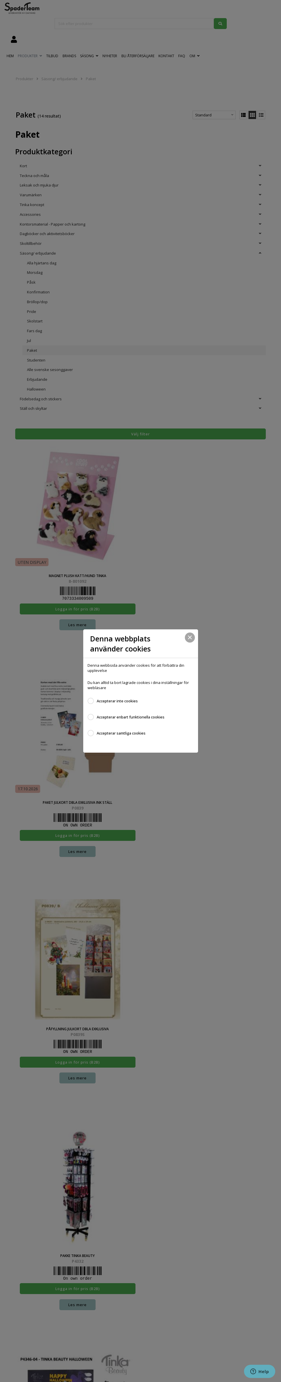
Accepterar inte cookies (117, 701)
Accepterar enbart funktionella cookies (130, 717)
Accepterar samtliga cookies (121, 733)
